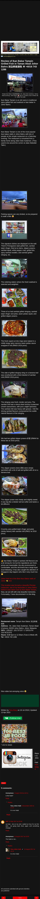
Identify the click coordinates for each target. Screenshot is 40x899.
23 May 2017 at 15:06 (15, 821)
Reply (7, 798)
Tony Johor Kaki (15, 849)
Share (3, 783)
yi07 (7, 821)
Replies (10, 802)
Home (20, 898)
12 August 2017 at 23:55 (21, 836)
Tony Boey (13, 710)
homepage (37, 767)
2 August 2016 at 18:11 (21, 793)
